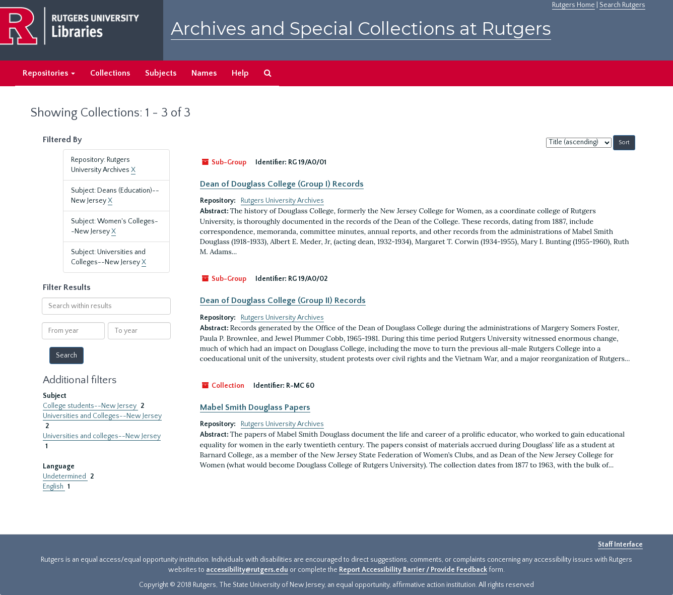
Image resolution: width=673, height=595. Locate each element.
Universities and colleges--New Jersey (102, 436)
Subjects (160, 73)
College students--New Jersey (90, 406)
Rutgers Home (573, 5)
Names (204, 73)
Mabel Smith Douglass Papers (255, 407)
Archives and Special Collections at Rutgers (361, 28)
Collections (110, 73)
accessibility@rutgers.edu (247, 570)
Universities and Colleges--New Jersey (102, 416)
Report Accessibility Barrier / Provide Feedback (413, 570)
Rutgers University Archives (282, 201)
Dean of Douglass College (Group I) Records (282, 184)
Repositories (49, 73)
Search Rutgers (622, 5)
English (54, 487)
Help (240, 73)
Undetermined (65, 476)
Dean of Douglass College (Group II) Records (283, 300)
